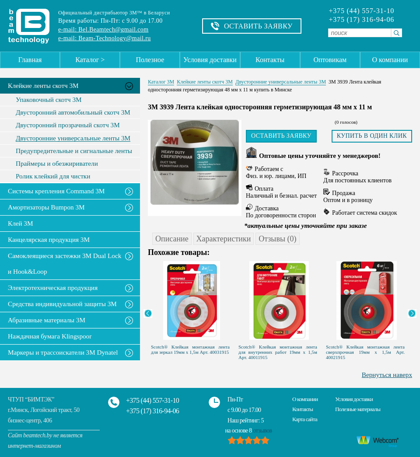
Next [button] (412, 313)
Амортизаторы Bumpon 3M (46, 207)
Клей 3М (20, 223)
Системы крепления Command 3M (56, 191)
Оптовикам (329, 59)
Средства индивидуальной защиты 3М (62, 303)
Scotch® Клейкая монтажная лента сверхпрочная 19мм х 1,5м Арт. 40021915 (365, 352)
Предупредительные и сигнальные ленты (74, 150)
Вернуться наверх (387, 374)
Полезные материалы (357, 409)
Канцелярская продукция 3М (49, 239)
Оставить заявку (281, 136)
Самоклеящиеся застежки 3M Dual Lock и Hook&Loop (64, 263)
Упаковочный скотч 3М (49, 99)
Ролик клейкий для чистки (53, 176)
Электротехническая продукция (53, 287)
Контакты (270, 59)
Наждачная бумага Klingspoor (49, 336)
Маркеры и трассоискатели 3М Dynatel (63, 352)
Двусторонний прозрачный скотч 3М (68, 125)
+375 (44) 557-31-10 (361, 11)
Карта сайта (304, 419)
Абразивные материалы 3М (46, 320)
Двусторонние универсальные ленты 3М (73, 138)
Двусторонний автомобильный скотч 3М (73, 112)
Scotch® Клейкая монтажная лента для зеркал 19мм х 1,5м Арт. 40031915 (190, 349)
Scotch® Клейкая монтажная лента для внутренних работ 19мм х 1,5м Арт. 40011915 (277, 352)
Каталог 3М (161, 82)
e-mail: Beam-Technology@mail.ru (104, 38)
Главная (30, 59)
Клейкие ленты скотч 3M (43, 85)
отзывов (262, 430)
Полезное (150, 59)
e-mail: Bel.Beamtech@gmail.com (103, 29)
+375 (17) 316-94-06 (361, 19)
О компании (390, 59)
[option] (191, 306)
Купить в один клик (372, 136)
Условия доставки (210, 59)
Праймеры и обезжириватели (57, 163)
